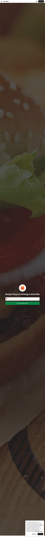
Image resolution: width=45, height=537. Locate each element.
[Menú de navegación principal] (2, 1)
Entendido (40, 534)
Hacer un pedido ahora (22, 303)
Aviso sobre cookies (39, 531)
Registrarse (41, 1)
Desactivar (34, 534)
